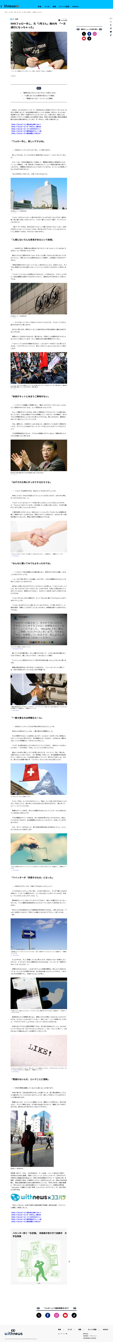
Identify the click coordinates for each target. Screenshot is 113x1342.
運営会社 (85, 1334)
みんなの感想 (62, 20)
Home (6, 12)
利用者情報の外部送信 (89, 1338)
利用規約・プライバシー (90, 1336)
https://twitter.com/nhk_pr (18, 648)
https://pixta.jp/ (16, 555)
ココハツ (13, 76)
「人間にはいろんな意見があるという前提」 (39, 95)
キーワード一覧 (62, 1334)
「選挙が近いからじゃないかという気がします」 (39, 93)
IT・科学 (10, 12)
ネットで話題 (64, 6)
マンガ (47, 6)
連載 (54, 6)
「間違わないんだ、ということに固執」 (39, 98)
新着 (39, 6)
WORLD (75, 6)
